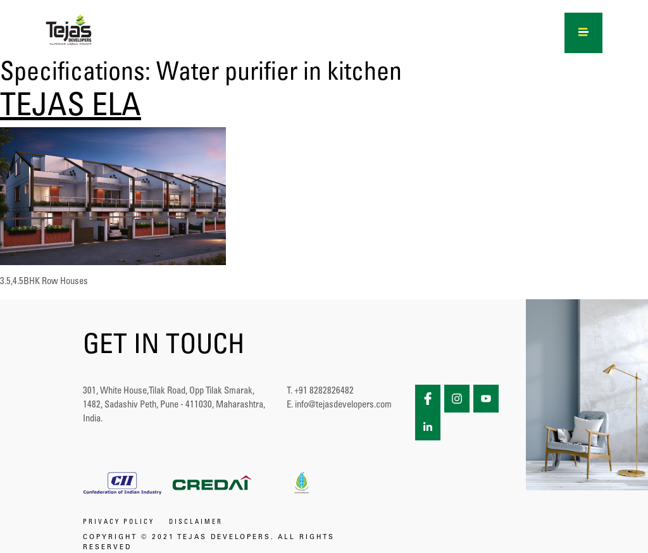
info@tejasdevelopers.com (343, 405)
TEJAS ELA (70, 108)
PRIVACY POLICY (118, 522)
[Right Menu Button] (583, 30)
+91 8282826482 (324, 391)
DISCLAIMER (196, 522)
